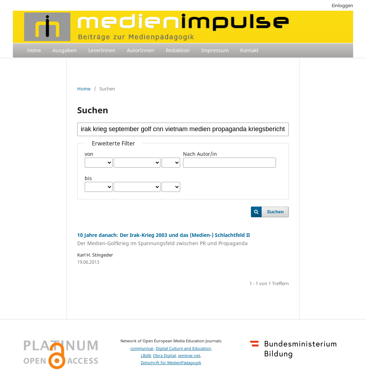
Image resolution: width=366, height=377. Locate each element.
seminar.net (189, 355)
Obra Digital (164, 355)
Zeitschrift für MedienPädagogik (171, 362)
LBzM (146, 355)
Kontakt (249, 50)
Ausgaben (65, 50)
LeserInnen (101, 50)
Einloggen (342, 5)
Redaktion (178, 50)
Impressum (215, 50)
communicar (142, 348)
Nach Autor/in (200, 153)
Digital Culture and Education (183, 348)
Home (34, 50)
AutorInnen (140, 50)
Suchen (275, 211)
